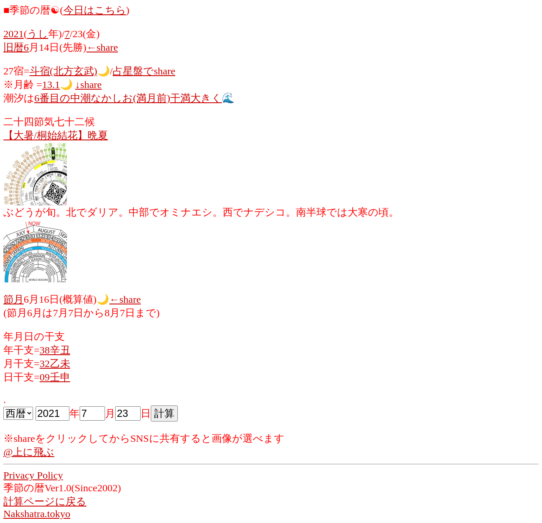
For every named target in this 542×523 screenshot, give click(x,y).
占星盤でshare (144, 71)
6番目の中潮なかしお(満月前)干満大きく (128, 98)
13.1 (51, 84)
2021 (13, 33)
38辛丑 (55, 350)
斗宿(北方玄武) (63, 71)
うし (37, 33)
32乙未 (55, 363)
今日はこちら (95, 10)
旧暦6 (16, 47)
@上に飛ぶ (28, 451)
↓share (88, 84)
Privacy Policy (33, 475)
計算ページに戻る (44, 501)
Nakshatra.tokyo (36, 513)
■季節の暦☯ (31, 10)
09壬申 (55, 377)
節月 (13, 299)
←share (102, 47)
